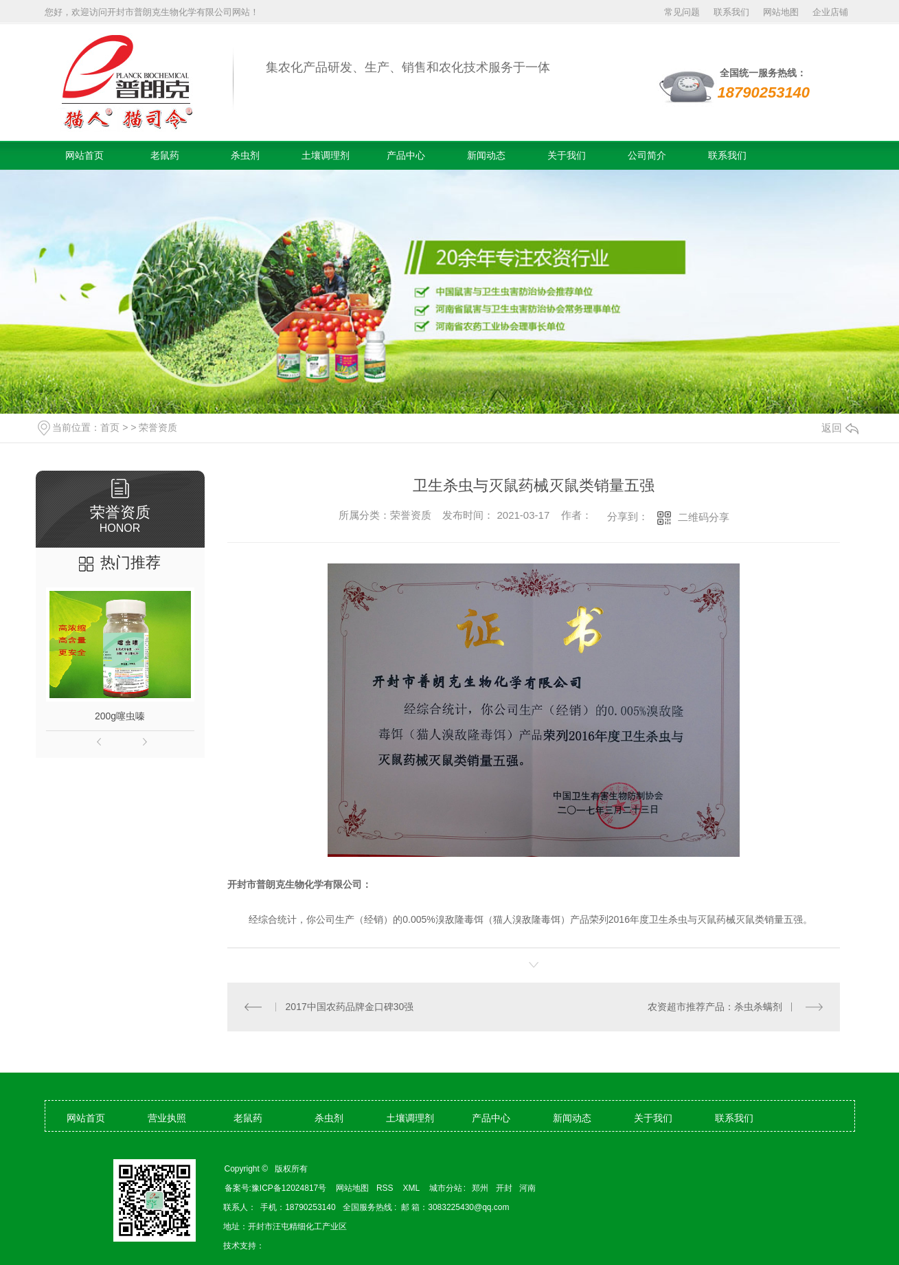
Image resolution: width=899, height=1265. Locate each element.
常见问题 (682, 12)
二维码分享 (703, 517)
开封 (504, 1188)
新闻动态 (486, 155)
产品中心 (406, 155)
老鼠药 (164, 155)
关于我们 (566, 155)
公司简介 (647, 155)
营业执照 (167, 1117)
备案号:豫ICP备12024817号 (276, 1188)
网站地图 (781, 12)
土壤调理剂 (325, 155)
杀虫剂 (245, 155)
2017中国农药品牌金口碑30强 (350, 1006)
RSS (386, 1188)
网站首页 (84, 155)
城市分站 (445, 1188)
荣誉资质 (158, 427)
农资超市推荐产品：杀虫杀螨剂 (715, 1006)
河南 (527, 1188)
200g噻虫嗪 (120, 715)
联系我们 (731, 12)
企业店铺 (830, 12)
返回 (839, 428)
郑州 (480, 1188)
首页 (110, 427)
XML (412, 1188)
